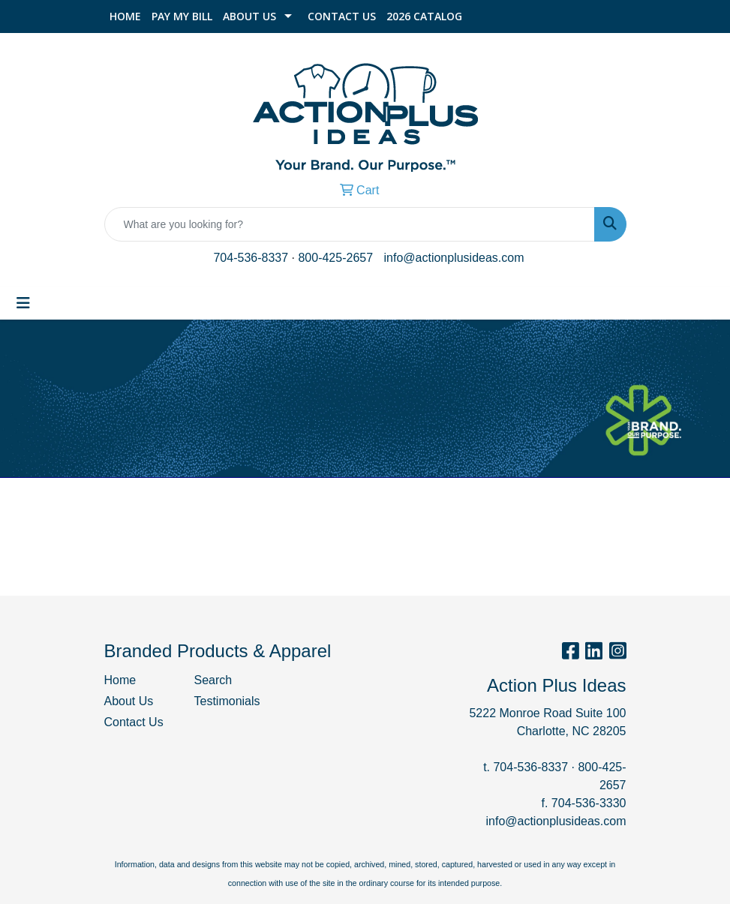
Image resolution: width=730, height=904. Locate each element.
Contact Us (342, 16)
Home (125, 16)
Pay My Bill (182, 16)
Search (213, 680)
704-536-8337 (250, 257)
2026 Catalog (424, 16)
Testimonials (227, 701)
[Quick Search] (349, 224)
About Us (249, 16)
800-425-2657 (335, 257)
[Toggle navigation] (23, 303)
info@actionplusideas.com (454, 257)
